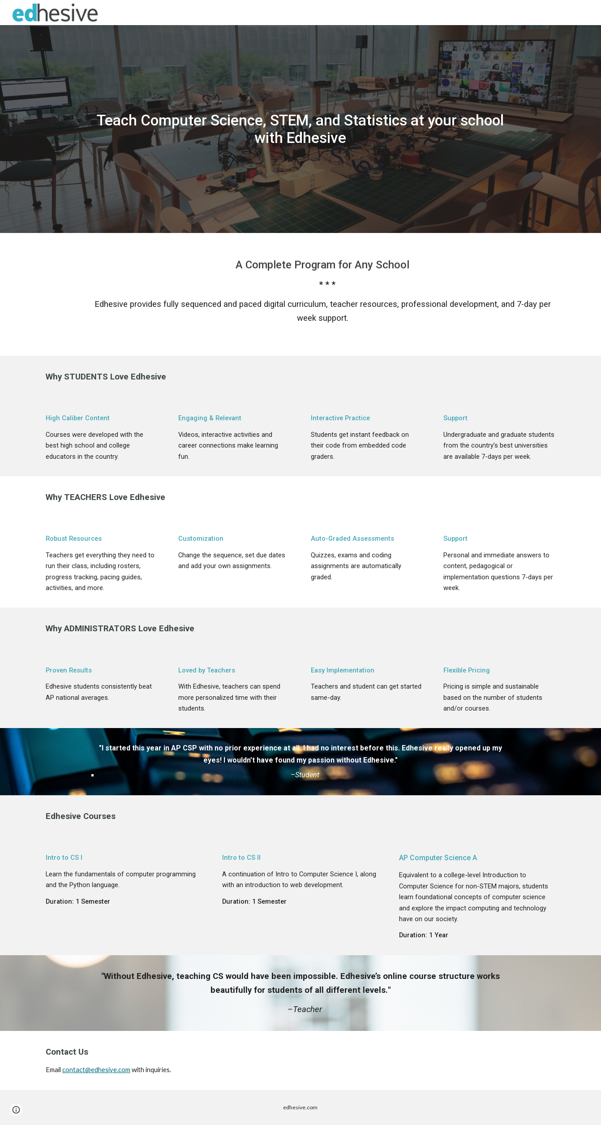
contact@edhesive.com (96, 1069)
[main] (300, 129)
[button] (16, 1109)
